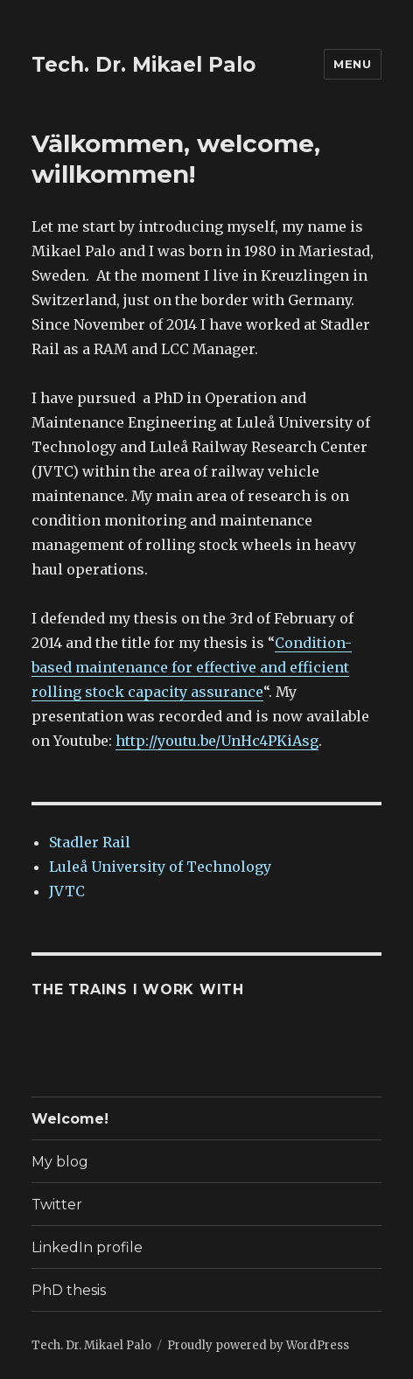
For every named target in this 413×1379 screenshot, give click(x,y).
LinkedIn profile (87, 1247)
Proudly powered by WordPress (258, 1345)
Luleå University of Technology (160, 866)
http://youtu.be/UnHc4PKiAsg (217, 740)
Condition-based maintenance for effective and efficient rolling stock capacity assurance (192, 667)
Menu (352, 64)
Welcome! (70, 1119)
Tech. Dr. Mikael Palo (144, 64)
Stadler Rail (89, 842)
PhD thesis (69, 1290)
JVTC (67, 891)
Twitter (57, 1204)
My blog (60, 1161)
